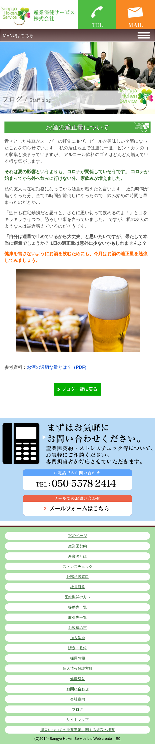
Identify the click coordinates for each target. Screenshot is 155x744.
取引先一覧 (77, 617)
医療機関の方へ (77, 597)
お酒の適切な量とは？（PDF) (56, 367)
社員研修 (77, 587)
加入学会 (77, 638)
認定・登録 (77, 648)
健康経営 (77, 679)
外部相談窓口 (77, 577)
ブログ (77, 709)
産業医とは (77, 556)
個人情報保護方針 (78, 668)
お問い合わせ (77, 689)
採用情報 (77, 658)
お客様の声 (77, 627)
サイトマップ (77, 719)
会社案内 (77, 699)
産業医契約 (77, 546)
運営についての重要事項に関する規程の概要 (77, 730)
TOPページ (77, 536)
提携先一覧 (77, 607)
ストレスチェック (78, 566)
